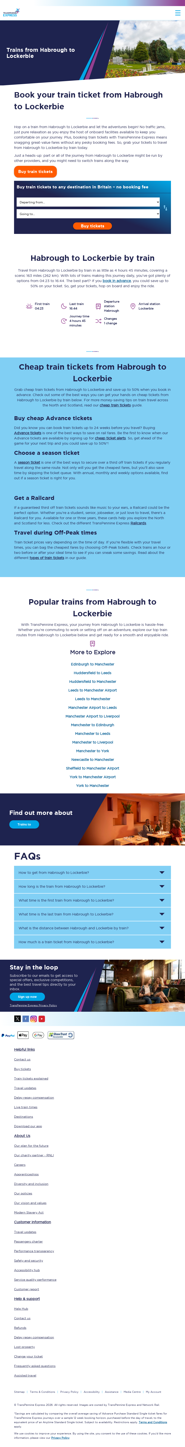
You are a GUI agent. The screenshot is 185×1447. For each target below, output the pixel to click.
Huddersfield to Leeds (92, 673)
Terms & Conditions (42, 1391)
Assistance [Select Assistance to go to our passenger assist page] (111, 1391)
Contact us (22, 1059)
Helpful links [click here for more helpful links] (24, 1049)
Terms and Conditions (153, 1422)
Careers (20, 1164)
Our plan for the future (31, 1145)
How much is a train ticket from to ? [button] (66, 942)
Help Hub (21, 1308)
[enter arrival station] (88, 213)
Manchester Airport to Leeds (92, 708)
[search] (88, 202)
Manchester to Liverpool (92, 742)
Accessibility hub (27, 1270)
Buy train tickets (35, 171)
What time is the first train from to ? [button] (66, 900)
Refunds (20, 1328)
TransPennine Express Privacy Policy (33, 1005)
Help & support (27, 1299)
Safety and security (28, 1260)
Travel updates (25, 1088)
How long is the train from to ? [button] (62, 886)
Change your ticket (28, 1356)
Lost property (24, 1347)
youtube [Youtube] (41, 1019)
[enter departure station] (88, 202)
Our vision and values (30, 1203)
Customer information (32, 1222)
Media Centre (132, 1391)
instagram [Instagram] (33, 1019)
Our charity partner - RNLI (34, 1155)
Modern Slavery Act (29, 1212)
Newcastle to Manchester (92, 760)
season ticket (29, 462)
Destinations (23, 1116)
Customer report (26, 1289)
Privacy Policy (69, 1391)
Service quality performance (35, 1279)
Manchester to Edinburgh (92, 725)
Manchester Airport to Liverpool (92, 716)
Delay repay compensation (34, 1097)
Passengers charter (28, 1241)
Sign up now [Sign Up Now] (27, 996)
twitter (17, 1019)
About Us (22, 1136)
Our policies (23, 1193)
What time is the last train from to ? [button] (66, 914)
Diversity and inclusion (31, 1184)
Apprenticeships (26, 1174)
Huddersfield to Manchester (92, 682)
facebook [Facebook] (25, 1019)
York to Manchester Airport (93, 777)
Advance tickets (27, 433)
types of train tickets (47, 558)
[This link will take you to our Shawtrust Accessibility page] (60, 1039)
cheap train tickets (115, 405)
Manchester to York (92, 751)
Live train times (25, 1107)
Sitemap (19, 1391)
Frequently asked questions (35, 1366)
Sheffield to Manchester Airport (92, 768)
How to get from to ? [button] (54, 872)
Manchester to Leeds (92, 734)
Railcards (138, 523)
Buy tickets (92, 226)
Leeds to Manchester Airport (92, 690)
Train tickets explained (31, 1078)
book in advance (117, 281)
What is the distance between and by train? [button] (74, 928)
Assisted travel (25, 1375)
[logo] (11, 13)
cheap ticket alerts (110, 438)
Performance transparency (34, 1251)
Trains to (24, 824)
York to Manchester (92, 786)
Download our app (28, 1126)
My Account (153, 1391)
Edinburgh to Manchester (92, 664)
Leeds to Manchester (92, 699)
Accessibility (92, 1391)
